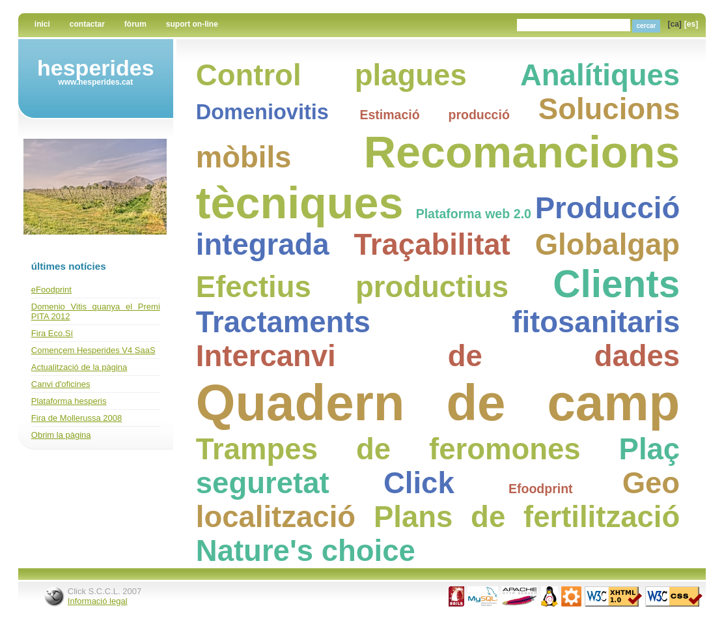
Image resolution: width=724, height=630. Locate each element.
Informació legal (98, 601)
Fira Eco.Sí (52, 333)
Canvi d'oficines (60, 384)
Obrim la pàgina (61, 435)
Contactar (87, 24)
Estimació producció (434, 114)
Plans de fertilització (527, 517)
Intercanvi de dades (438, 356)
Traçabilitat (432, 244)
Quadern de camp (438, 402)
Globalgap (607, 244)
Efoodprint (540, 488)
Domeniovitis (262, 112)
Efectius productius (352, 287)
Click (418, 483)
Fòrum (135, 24)
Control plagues (331, 75)
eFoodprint (51, 289)
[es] (691, 24)
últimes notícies (68, 266)
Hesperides (95, 67)
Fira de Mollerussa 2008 (76, 418)
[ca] (675, 24)
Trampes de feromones (388, 449)
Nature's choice (305, 550)
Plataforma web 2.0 (473, 214)
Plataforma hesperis (69, 401)
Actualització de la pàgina (79, 367)
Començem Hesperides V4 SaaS (93, 350)
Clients (616, 284)
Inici (42, 24)
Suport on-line (192, 24)
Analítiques (600, 75)
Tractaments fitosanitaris (438, 322)
